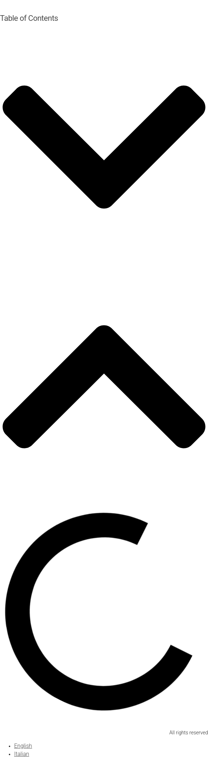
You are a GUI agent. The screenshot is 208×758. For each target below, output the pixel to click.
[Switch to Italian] (21, 754)
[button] (104, 148)
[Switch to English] (23, 745)
